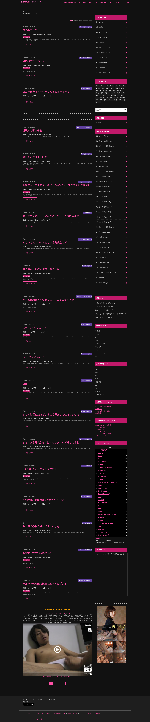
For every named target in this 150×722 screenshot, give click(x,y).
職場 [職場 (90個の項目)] (122, 95)
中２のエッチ (30, 30)
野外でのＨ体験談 (103, 242)
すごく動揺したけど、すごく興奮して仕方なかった (51, 414)
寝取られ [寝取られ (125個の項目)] (102, 97)
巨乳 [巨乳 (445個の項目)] (116, 86)
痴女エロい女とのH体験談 (106, 272)
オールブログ (99, 429)
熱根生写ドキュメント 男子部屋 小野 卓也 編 (57, 613)
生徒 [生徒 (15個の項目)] (124, 100)
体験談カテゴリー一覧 (103, 47)
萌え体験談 (98, 409)
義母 (96, 369)
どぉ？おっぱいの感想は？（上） (106, 314)
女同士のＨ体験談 (103, 156)
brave (100, 505)
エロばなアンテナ (101, 431)
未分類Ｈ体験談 (102, 257)
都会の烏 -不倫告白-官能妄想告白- (107, 482)
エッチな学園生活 (103, 502)
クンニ (97, 334)
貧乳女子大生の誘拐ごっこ (37, 553)
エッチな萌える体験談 (102, 411)
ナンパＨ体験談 (102, 247)
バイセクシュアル (101, 343)
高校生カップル (100, 395)
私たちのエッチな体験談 (103, 407)
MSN (99, 497)
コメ (90, 20)
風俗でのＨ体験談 (103, 202)
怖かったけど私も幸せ (102, 310)
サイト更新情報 (101, 67)
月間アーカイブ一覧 (86, 713)
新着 (71, 20)
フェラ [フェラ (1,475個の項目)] (97, 95)
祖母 (96, 372)
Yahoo (100, 456)
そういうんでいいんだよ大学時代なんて (45, 242)
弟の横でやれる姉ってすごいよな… (42, 526)
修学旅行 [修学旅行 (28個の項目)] (122, 97)
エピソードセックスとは (103, 72)
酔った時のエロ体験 (103, 535)
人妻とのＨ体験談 (103, 176)
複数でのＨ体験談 (103, 196)
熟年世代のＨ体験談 (104, 151)
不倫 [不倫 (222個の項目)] (114, 90)
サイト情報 (126, 2)
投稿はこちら (100, 22)
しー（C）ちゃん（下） (36, 327)
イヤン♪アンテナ (100, 436)
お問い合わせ (98, 713)
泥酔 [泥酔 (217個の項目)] (120, 100)
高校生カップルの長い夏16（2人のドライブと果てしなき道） (56, 185)
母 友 (97, 350)
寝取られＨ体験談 (103, 212)
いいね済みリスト (101, 57)
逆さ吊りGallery (103, 491)
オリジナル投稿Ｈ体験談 (105, 252)
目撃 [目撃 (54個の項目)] (111, 97)
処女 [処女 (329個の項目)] (105, 100)
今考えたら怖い (100, 303)
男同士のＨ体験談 (103, 222)
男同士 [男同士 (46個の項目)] (97, 86)
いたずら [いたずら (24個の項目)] (113, 93)
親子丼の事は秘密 (32, 130)
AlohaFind (101, 517)
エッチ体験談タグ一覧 (103, 52)
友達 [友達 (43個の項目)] (122, 88)
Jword (100, 526)
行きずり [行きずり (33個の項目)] (107, 93)
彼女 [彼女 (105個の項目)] (120, 86)
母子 (96, 337)
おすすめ (117, 2)
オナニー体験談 (102, 262)
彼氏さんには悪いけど (35, 157)
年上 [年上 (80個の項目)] (97, 90)
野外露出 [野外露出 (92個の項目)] (113, 95)
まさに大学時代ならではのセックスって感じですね (51, 442)
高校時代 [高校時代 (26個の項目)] (117, 88)
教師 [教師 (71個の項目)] (118, 93)
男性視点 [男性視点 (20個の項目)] (103, 95)
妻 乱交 (97, 331)
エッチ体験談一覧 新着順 (85, 2)
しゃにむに (101, 500)
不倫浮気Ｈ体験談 (103, 186)
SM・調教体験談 (103, 232)
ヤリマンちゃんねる (103, 532)
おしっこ (98, 388)
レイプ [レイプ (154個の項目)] (123, 93)
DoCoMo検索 (102, 476)
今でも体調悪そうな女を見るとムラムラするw (48, 300)
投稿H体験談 (100, 42)
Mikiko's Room (102, 488)
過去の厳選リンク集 (59, 713)
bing (99, 458)
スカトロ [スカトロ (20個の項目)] (103, 86)
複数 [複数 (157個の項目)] (118, 95)
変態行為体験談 (102, 136)
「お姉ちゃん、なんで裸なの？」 (41, 469)
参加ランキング (72, 713)
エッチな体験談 (100, 427)
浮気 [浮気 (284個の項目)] (102, 93)
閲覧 (80, 20)
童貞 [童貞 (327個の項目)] (101, 100)
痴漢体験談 (101, 277)
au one (100, 508)
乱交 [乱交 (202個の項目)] (108, 95)
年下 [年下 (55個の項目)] (124, 86)
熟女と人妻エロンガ (103, 494)
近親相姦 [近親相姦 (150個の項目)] (105, 90)
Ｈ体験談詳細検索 (101, 62)
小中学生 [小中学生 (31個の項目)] (116, 97)
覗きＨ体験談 (102, 166)
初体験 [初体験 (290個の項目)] (115, 100)
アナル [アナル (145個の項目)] (111, 86)
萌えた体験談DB (103, 461)
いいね (85, 20)
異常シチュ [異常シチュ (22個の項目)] (120, 90)
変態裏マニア (102, 520)
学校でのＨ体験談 (103, 217)
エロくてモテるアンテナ (103, 433)
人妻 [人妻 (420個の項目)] (103, 88)
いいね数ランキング (102, 37)
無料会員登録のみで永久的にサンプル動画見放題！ (57, 676)
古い (76, 20)
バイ (96, 340)
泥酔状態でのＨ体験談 (105, 146)
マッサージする (100, 353)
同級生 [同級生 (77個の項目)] (108, 88)
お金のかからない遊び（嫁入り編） (42, 269)
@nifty (100, 511)
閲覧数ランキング (101, 32)
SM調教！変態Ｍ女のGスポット (107, 514)
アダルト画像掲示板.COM (105, 523)
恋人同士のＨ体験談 (104, 141)
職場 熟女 (98, 347)
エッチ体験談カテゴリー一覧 (103, 2)
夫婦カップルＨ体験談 (105, 171)
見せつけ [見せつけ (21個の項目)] (98, 102)
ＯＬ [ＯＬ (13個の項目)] (97, 97)
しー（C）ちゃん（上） (36, 357)
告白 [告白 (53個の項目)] (97, 100)
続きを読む (29, 44)
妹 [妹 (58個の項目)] (100, 90)
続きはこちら (99, 538)
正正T (26, 383)
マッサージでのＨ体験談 (105, 191)
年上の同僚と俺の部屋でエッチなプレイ (45, 583)
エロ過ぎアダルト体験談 (103, 425)
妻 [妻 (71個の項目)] (107, 86)
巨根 (96, 379)
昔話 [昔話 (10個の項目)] (112, 88)
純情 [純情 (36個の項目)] (107, 97)
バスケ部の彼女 (100, 317)
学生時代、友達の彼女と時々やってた (43, 500)
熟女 (96, 375)
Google (100, 453)
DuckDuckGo (102, 470)
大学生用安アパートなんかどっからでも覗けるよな (51, 216)
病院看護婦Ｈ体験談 (104, 181)
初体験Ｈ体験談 (102, 283)
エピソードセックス (28, 713)
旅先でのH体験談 (103, 161)
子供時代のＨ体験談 (104, 207)
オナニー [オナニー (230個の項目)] (110, 100)
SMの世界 (101, 529)
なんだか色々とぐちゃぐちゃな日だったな (46, 91)
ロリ (96, 356)
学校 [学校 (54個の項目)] (110, 90)
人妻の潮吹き (99, 306)
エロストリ (101, 464)
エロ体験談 (98, 413)
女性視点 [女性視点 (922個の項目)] (98, 88)
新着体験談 (99, 27)
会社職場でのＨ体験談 (105, 227)
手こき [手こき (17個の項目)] (97, 93)
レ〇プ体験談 (102, 237)
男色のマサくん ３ (34, 61)
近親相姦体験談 (102, 267)
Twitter (100, 485)
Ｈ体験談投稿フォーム (70, 2)
